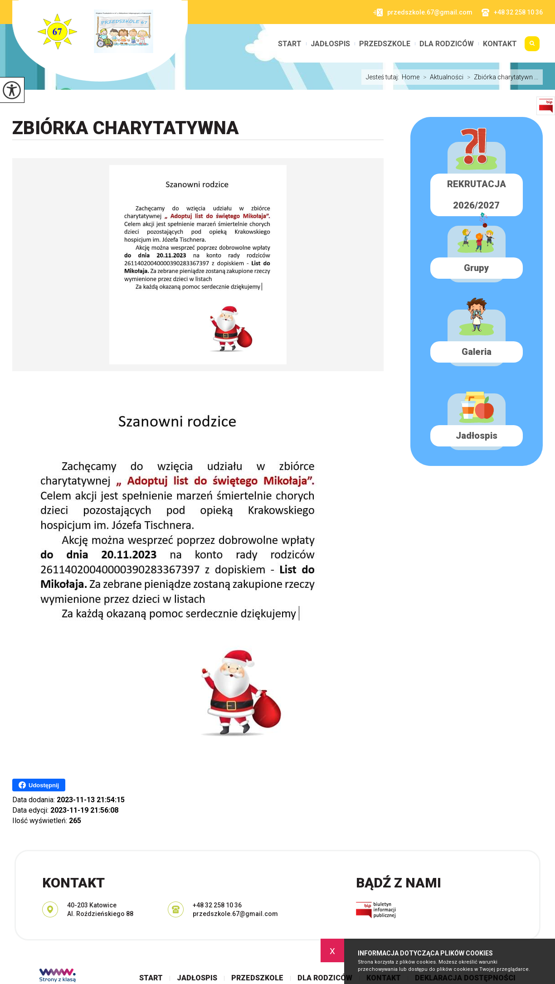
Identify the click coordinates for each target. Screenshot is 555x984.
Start (290, 44)
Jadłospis (330, 44)
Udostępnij (39, 785)
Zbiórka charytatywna (125, 128)
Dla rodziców (446, 44)
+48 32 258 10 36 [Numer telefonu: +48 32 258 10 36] (217, 905)
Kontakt (500, 44)
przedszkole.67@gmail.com (422, 12)
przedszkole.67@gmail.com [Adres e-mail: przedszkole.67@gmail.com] (235, 913)
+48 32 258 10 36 (512, 12)
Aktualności (441, 77)
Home (410, 77)
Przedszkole (384, 44)
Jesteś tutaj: (384, 77)
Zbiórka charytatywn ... (500, 77)
